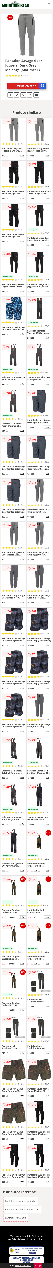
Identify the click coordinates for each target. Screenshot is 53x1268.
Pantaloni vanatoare (15, 1217)
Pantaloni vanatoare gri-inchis (20, 1201)
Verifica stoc (31, 86)
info (22, 155)
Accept (38, 1265)
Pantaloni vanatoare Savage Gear (22, 1209)
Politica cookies (35, 1239)
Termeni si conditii (20, 1236)
